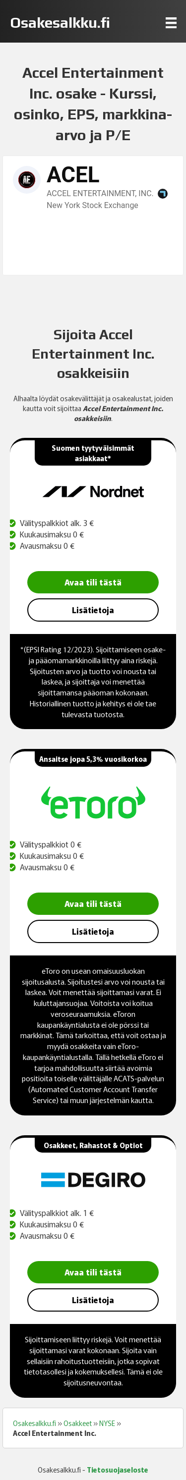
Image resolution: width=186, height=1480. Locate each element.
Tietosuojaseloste (117, 1470)
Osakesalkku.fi (34, 1423)
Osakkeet (77, 1423)
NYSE (107, 1423)
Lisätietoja (93, 610)
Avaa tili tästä (93, 582)
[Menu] (171, 22)
